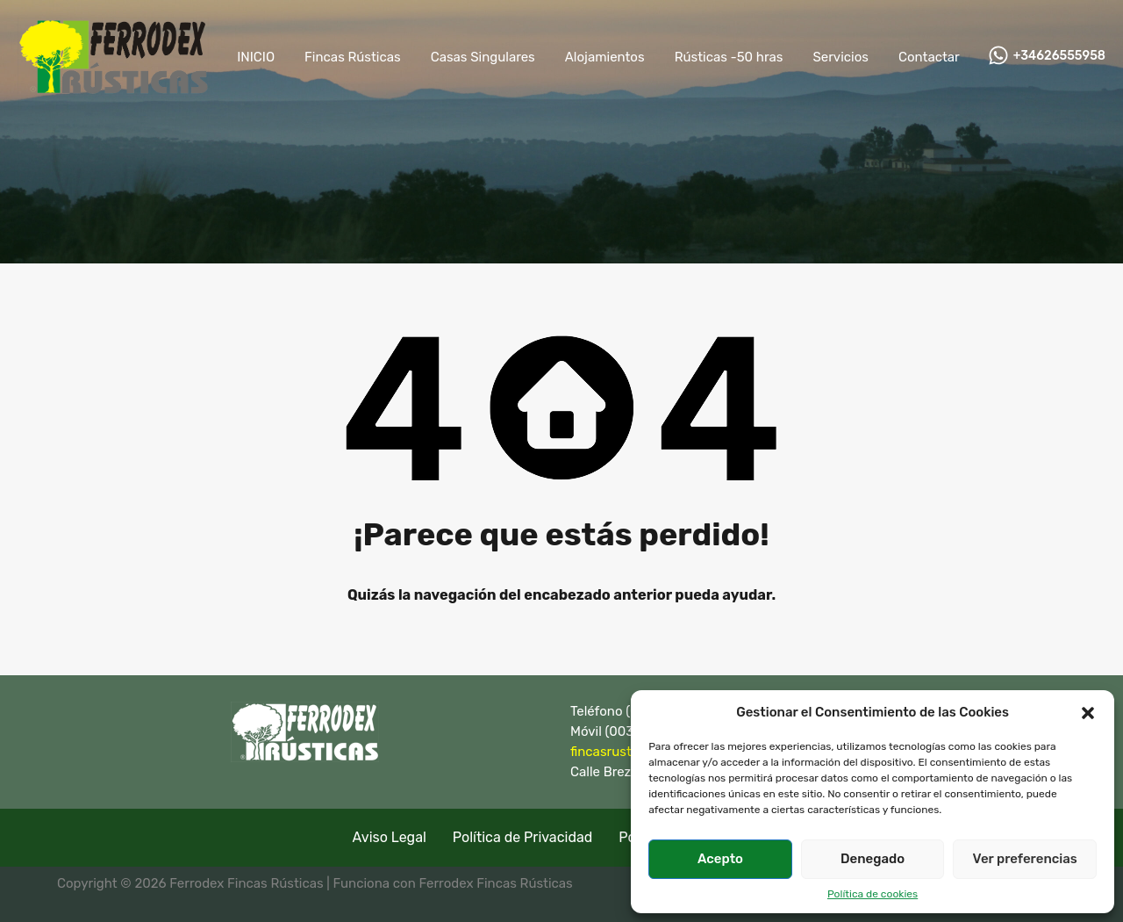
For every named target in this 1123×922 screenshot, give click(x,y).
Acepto (720, 859)
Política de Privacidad (522, 836)
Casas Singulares (483, 57)
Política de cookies (872, 894)
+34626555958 (1059, 56)
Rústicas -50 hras (729, 57)
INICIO (256, 57)
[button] (1088, 712)
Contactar (929, 57)
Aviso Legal (389, 836)
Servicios (840, 57)
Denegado (872, 859)
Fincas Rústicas (352, 57)
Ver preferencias (1025, 859)
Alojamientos (605, 57)
